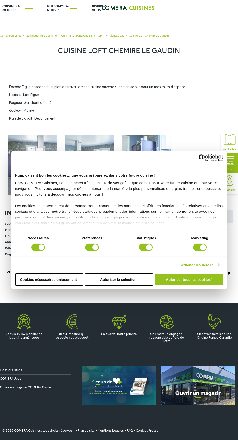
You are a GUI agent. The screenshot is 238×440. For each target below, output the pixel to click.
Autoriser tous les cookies (188, 279)
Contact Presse (147, 431)
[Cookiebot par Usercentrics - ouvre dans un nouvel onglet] (202, 157)
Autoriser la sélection (118, 279)
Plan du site (86, 431)
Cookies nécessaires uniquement (48, 279)
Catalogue (229, 142)
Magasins (230, 183)
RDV (229, 163)
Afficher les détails (197, 265)
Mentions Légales (111, 431)
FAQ (130, 431)
